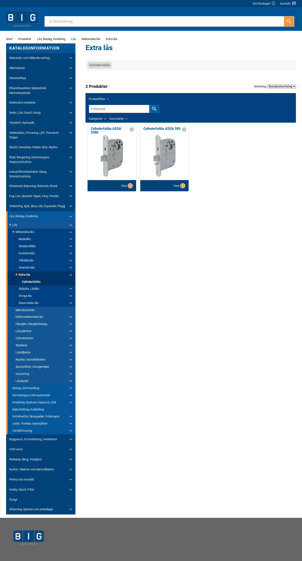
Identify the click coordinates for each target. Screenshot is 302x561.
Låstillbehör (23, 352)
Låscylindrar (24, 331)
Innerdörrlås (27, 267)
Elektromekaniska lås (29, 316)
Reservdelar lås (28, 303)
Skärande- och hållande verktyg (29, 58)
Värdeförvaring (22, 430)
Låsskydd (22, 381)
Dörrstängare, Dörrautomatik (31, 395)
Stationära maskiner (22, 102)
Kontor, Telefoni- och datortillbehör (31, 469)
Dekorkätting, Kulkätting (28, 409)
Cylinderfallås (31, 281)
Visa (127, 185)
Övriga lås (25, 295)
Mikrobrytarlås (25, 310)
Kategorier (95, 118)
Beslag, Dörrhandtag (25, 388)
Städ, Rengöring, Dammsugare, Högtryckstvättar (29, 160)
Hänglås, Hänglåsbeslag (31, 324)
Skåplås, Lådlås (29, 288)
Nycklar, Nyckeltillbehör (31, 359)
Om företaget (264, 3)
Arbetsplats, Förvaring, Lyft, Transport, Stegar (34, 135)
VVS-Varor (16, 449)
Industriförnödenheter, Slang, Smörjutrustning (28, 174)
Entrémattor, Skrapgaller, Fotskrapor (36, 416)
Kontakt (288, 3)
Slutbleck (21, 345)
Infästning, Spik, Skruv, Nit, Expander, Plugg (37, 206)
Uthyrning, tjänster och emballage (31, 509)
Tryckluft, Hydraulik (21, 122)
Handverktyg (17, 78)
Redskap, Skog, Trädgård (25, 459)
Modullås (25, 239)
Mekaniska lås (91, 39)
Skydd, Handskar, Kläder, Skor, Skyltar (33, 147)
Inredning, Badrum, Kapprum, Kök (34, 402)
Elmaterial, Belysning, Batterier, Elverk (33, 186)
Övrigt (13, 499)
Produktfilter (97, 98)
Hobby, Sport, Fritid (21, 489)
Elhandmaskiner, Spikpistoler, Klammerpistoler (28, 90)
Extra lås (111, 39)
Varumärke (116, 118)
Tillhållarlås (26, 260)
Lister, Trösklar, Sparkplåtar (30, 423)
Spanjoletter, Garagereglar (33, 366)
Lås (73, 39)
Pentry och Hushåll (21, 479)
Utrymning (22, 373)
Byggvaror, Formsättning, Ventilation (33, 439)
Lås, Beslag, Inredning (51, 39)
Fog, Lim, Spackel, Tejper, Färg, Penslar (34, 196)
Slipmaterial (17, 68)
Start (9, 39)
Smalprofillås (27, 246)
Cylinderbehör (25, 338)
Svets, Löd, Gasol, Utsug (25, 112)
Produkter (24, 39)
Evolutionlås (27, 253)
